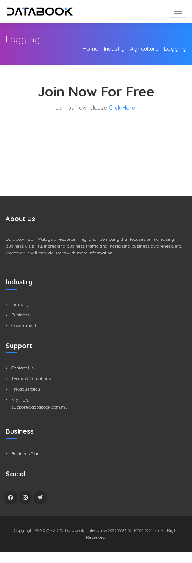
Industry (114, 48)
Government (23, 325)
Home (90, 48)
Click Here (122, 107)
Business (20, 315)
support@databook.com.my (39, 407)
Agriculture (144, 48)
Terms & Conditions (31, 378)
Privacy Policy (25, 389)
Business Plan (25, 453)
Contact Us (22, 368)
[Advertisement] (99, 162)
